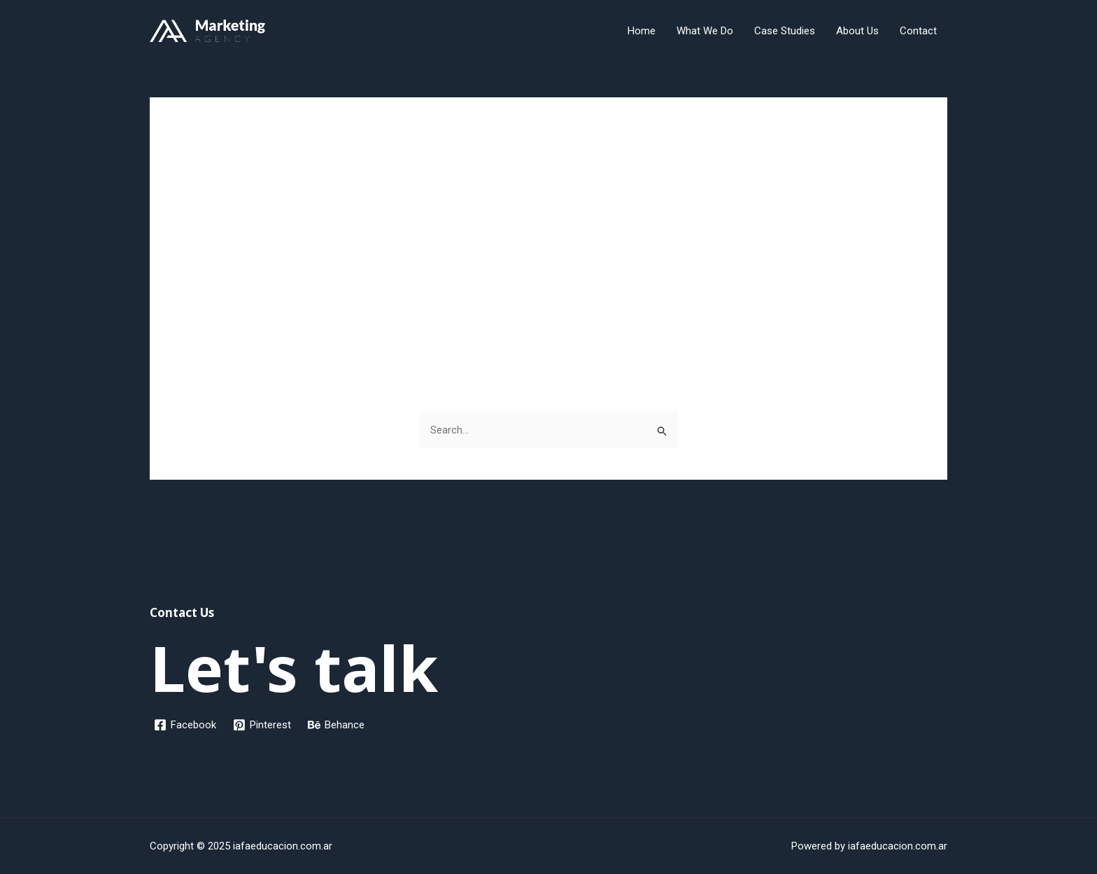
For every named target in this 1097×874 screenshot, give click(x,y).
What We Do (705, 31)
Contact (918, 31)
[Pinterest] (262, 725)
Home (642, 31)
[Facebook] (185, 725)
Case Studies (784, 31)
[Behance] (336, 725)
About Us (857, 31)
